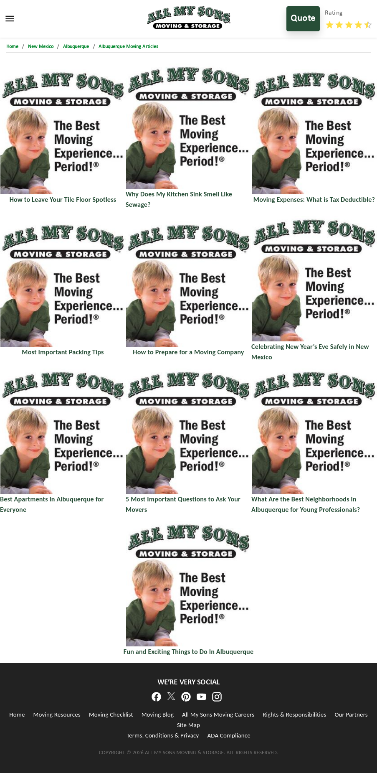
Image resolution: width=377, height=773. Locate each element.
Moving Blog (158, 714)
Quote (303, 18)
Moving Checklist (111, 714)
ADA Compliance (228, 735)
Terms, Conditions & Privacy (163, 735)
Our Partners (350, 714)
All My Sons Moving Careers (218, 714)
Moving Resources (57, 714)
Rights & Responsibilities (294, 714)
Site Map (188, 725)
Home (17, 714)
